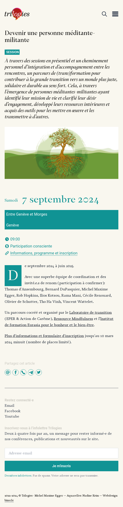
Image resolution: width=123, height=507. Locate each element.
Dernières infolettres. (18, 475)
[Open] (104, 14)
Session (12, 52)
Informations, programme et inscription (43, 253)
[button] (8, 372)
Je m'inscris (61, 466)
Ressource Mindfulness (73, 319)
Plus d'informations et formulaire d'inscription (44, 336)
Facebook (13, 411)
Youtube (12, 416)
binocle (9, 500)
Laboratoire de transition (90, 312)
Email (9, 405)
